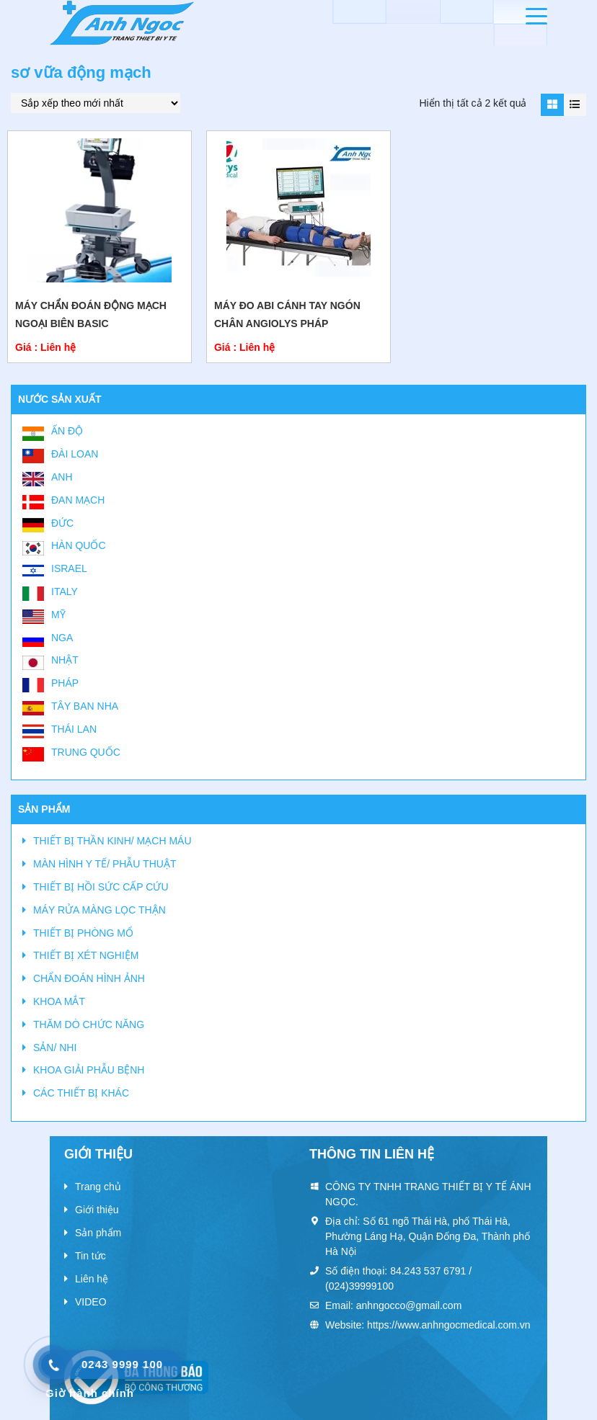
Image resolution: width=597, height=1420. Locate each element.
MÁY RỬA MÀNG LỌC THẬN (99, 910)
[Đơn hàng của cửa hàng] (95, 103)
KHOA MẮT (59, 1001)
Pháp (65, 683)
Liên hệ (91, 1279)
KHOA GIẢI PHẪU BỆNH (88, 1070)
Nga (62, 637)
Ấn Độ (67, 431)
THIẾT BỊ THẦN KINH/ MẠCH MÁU (112, 841)
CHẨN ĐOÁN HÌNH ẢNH (89, 978)
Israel (69, 568)
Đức (62, 523)
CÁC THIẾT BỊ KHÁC (81, 1093)
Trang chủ (98, 1186)
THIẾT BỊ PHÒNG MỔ (83, 933)
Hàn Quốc (78, 545)
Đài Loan (74, 454)
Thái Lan (74, 729)
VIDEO (91, 1302)
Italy (64, 591)
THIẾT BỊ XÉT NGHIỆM (86, 955)
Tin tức (90, 1256)
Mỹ (58, 614)
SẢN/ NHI (54, 1047)
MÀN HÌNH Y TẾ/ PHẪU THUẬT (104, 864)
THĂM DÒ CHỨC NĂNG (88, 1024)
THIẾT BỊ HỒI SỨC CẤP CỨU (101, 887)
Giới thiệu (97, 1209)
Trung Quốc (85, 752)
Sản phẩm (98, 1232)
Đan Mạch (78, 500)
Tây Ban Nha (84, 706)
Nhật (65, 660)
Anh (62, 477)
